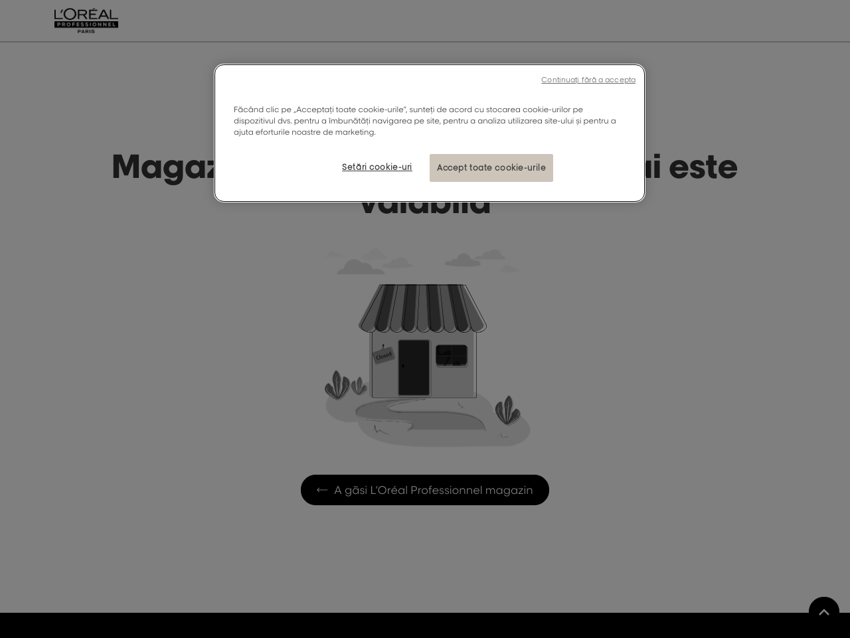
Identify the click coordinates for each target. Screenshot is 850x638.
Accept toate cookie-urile (491, 168)
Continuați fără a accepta (588, 79)
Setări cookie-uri (377, 167)
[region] (429, 133)
